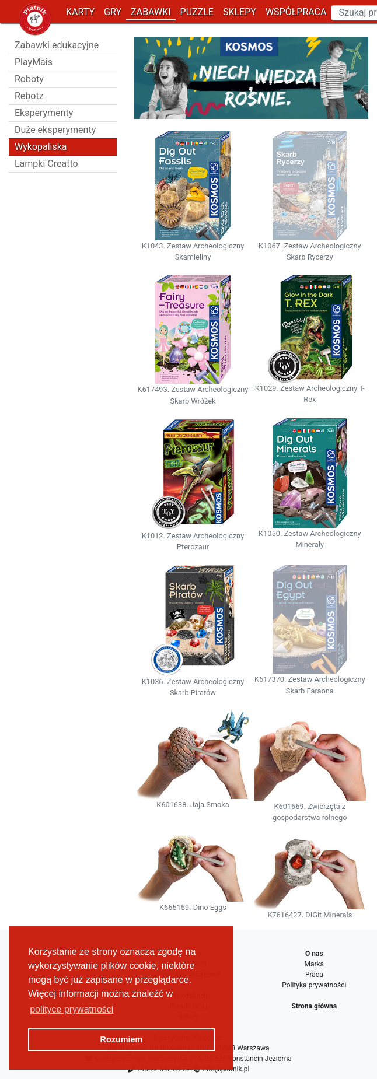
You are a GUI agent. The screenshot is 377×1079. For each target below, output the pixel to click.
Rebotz (29, 95)
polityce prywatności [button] (71, 1009)
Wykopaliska (41, 146)
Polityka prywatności (314, 985)
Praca (314, 975)
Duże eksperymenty (55, 129)
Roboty (29, 79)
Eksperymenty (44, 112)
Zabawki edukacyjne (57, 45)
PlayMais (34, 62)
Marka (314, 964)
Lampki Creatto (46, 163)
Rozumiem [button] (121, 1039)
